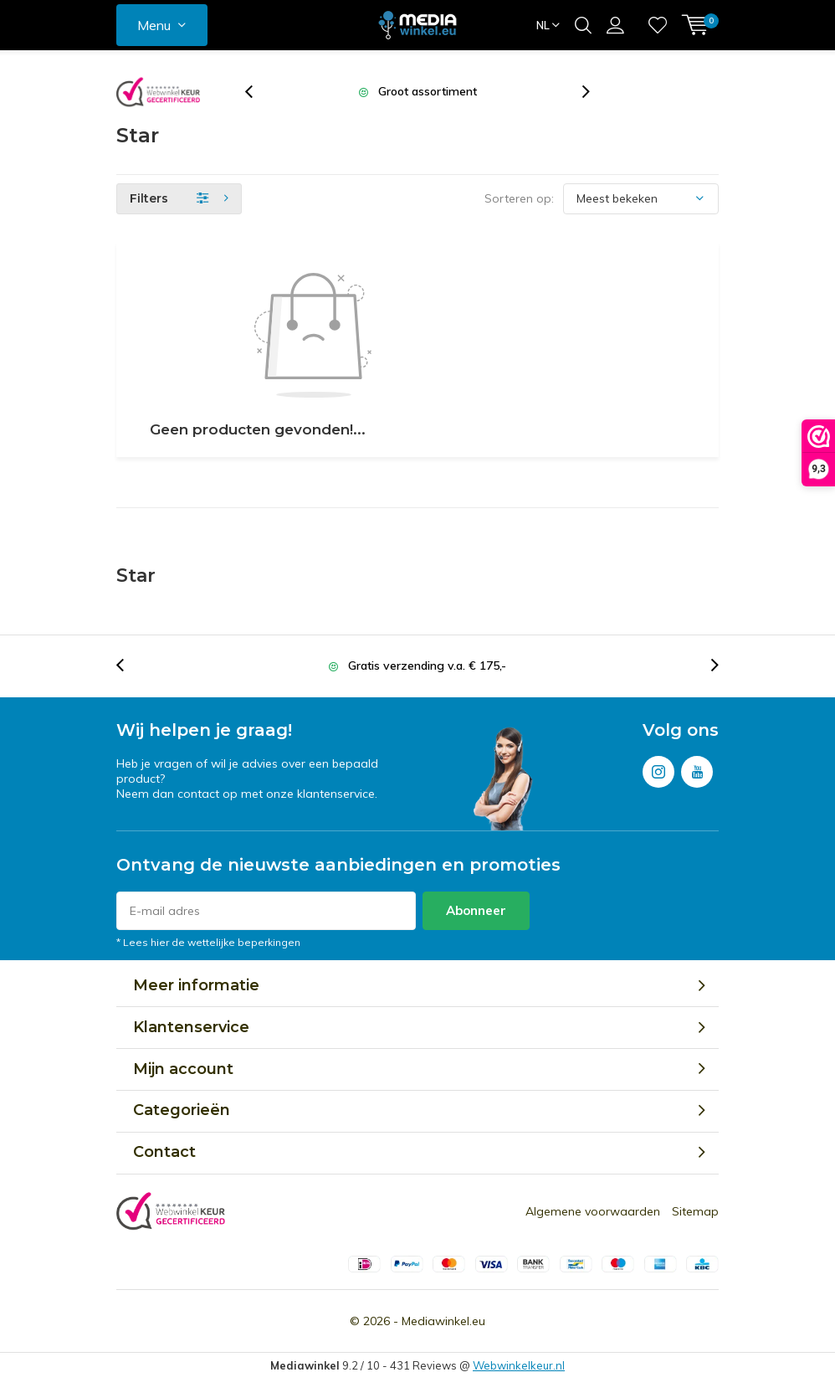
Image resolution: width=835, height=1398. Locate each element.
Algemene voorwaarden (592, 1211)
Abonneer (476, 910)
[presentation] (257, 91)
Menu (154, 25)
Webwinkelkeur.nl (519, 1365)
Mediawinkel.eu (443, 1321)
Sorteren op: (519, 198)
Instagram (658, 768)
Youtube (697, 768)
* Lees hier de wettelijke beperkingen (208, 942)
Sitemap (695, 1211)
